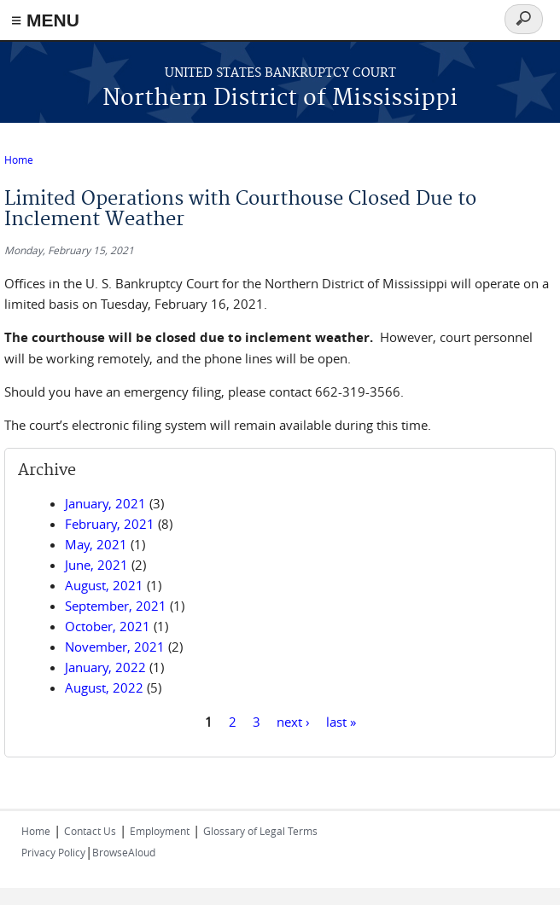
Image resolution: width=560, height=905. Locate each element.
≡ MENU (45, 20)
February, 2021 (110, 523)
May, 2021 (96, 544)
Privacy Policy (53, 852)
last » (341, 720)
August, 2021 (104, 585)
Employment (160, 831)
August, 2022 (104, 687)
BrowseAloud (123, 852)
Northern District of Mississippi (280, 98)
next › (293, 720)
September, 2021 (115, 605)
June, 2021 (96, 564)
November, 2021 (115, 646)
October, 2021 (107, 626)
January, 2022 (105, 667)
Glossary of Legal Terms (260, 831)
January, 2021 (105, 503)
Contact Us (90, 831)
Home (18, 159)
